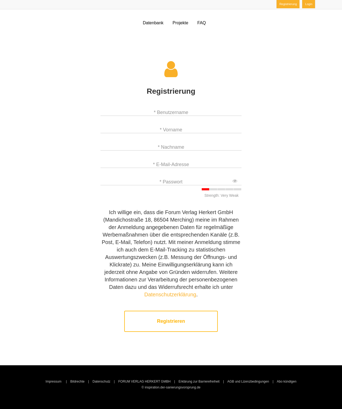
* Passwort (171, 181)
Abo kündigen (286, 381)
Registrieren (171, 321)
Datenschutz (101, 381)
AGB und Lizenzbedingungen (248, 381)
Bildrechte (77, 381)
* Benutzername (171, 112)
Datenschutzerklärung (170, 294)
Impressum (54, 381)
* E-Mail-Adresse (171, 164)
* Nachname (171, 147)
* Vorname (171, 129)
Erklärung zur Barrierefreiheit (198, 381)
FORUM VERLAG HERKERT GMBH (144, 381)
